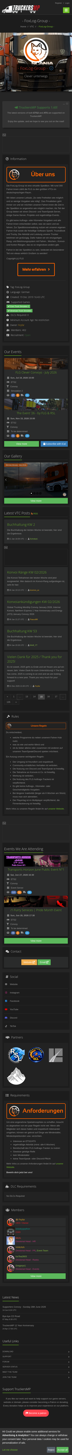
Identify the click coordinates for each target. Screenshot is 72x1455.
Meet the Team (9, 1372)
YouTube (14, 1009)
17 (56, 696)
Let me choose (10, 1449)
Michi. (18, 1238)
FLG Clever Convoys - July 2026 (36, 372)
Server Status (10, 1367)
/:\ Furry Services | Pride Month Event (36, 910)
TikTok (13, 1026)
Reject (51, 1449)
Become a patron (36, 1413)
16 (48, 696)
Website (29, 962)
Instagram (15, 992)
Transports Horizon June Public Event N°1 (36, 869)
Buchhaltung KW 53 (22, 631)
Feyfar (21, 325)
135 (8, 702)
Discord (13, 1018)
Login (67, 3)
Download (7, 1351)
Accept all (63, 1449)
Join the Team (9, 1377)
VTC (32, 26)
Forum (5, 1362)
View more (21, 444)
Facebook (14, 1001)
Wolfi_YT (34, 645)
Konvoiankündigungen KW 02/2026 (33, 601)
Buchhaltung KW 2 (21, 524)
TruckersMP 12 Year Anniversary (18, 1325)
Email (44, 962)
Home (23, 26)
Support (6, 1357)
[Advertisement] (36, 144)
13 (27, 696)
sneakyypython (23, 1229)
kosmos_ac (34, 590)
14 (34, 696)
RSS (34, 513)
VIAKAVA (20, 1247)
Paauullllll (34, 619)
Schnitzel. (34, 539)
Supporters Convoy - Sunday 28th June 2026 (24, 1307)
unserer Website (56, 808)
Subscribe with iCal (54, 444)
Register (58, 3)
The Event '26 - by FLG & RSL (36, 413)
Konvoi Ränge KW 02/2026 (26, 572)
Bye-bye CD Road (11, 1316)
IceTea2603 (21, 1256)
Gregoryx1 (21, 1265)
